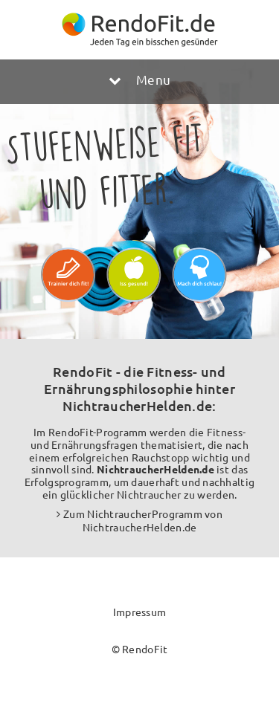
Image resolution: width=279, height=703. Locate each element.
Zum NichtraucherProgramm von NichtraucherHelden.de (142, 520)
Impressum (140, 611)
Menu (139, 79)
